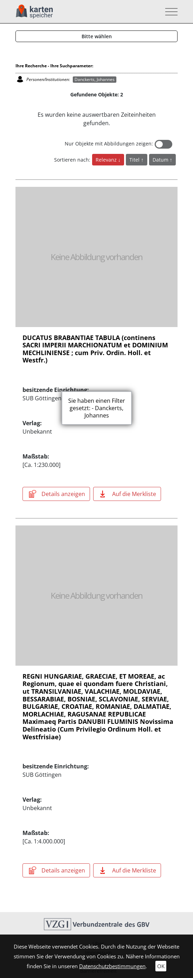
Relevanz (107, 159)
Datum (161, 159)
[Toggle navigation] (169, 11)
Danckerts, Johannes (95, 79)
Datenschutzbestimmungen (112, 966)
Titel (135, 159)
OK (161, 966)
